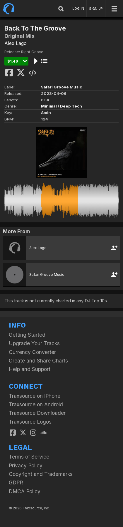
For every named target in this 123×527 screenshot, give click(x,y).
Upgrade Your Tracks (34, 343)
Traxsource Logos (30, 422)
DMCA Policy (24, 491)
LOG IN (78, 8)
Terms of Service (29, 457)
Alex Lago (15, 43)
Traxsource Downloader (37, 413)
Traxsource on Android (36, 404)
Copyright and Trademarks (41, 474)
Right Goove (32, 51)
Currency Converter (32, 352)
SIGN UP (96, 8)
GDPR (16, 482)
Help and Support (29, 369)
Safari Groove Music (61, 87)
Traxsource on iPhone (34, 396)
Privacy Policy (25, 465)
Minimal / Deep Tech (61, 106)
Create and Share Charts (38, 361)
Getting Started (27, 335)
